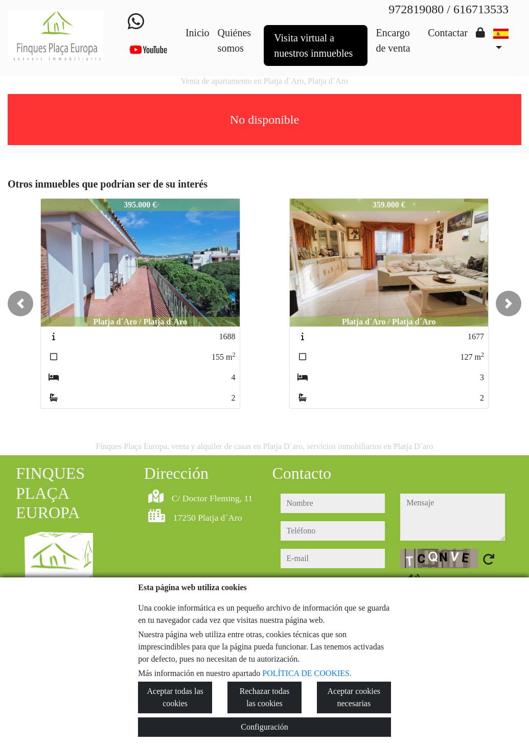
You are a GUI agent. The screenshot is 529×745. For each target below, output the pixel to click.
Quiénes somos (234, 40)
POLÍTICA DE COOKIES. (307, 673)
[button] (20, 303)
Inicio (198, 32)
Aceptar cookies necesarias (354, 697)
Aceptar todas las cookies (175, 697)
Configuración (264, 727)
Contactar (448, 32)
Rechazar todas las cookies (264, 697)
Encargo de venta (393, 40)
